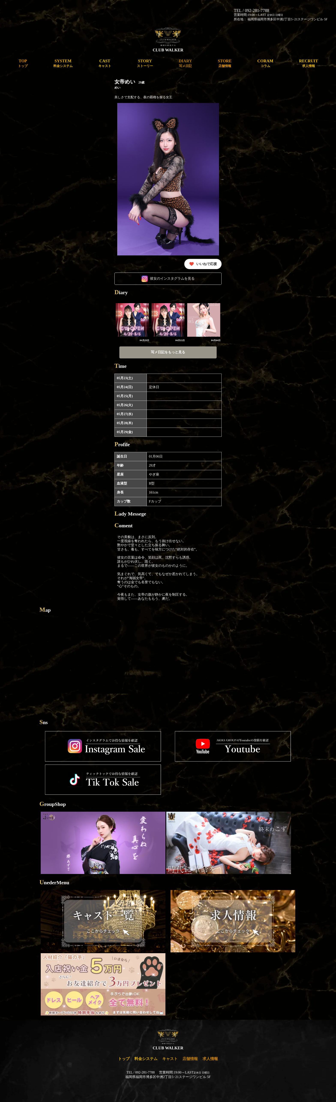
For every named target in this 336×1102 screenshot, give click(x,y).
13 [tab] (206, 258)
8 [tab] (174, 258)
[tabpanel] (168, 179)
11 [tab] (194, 258)
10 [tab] (187, 258)
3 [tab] (142, 258)
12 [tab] (200, 258)
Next (222, 179)
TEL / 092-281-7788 (251, 10)
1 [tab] (129, 258)
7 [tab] (168, 258)
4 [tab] (149, 258)
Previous (114, 179)
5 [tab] (155, 258)
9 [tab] (181, 258)
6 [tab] (161, 258)
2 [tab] (136, 258)
